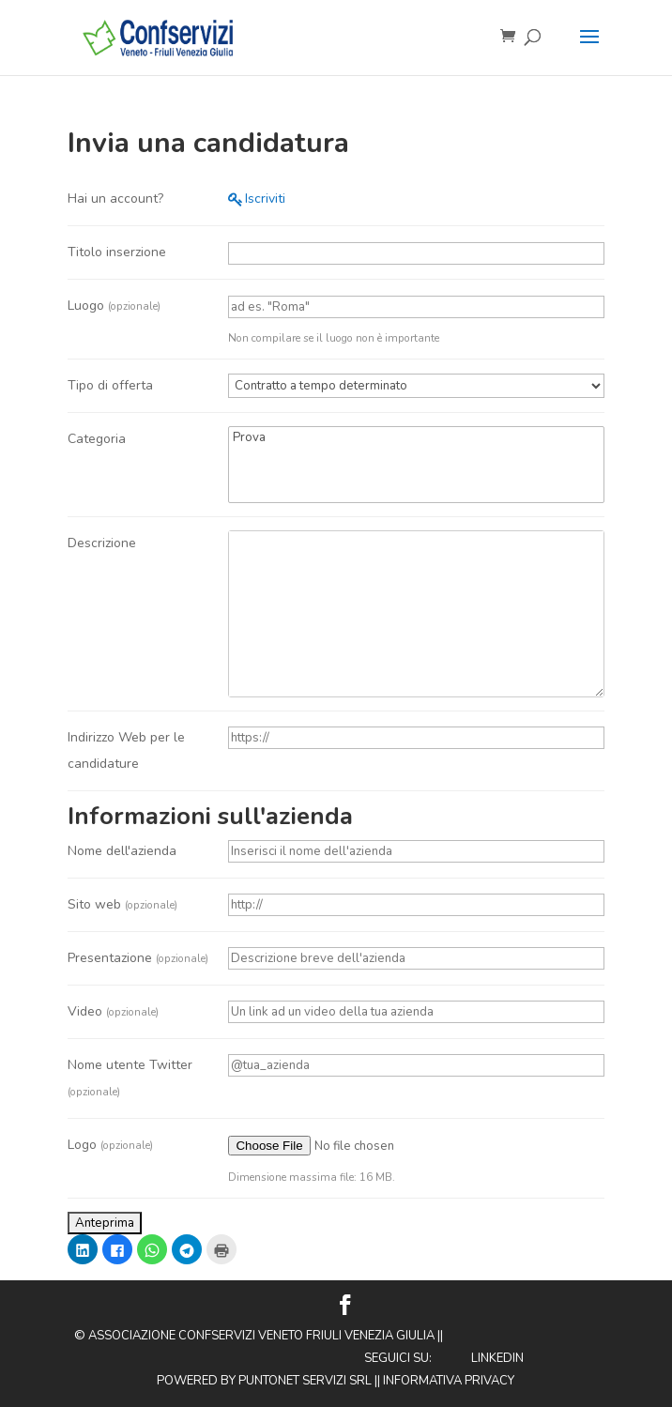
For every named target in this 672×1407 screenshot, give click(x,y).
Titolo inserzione (117, 252)
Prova (416, 438)
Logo (110, 1145)
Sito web (122, 904)
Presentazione (138, 958)
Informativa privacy (448, 1380)
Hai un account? (115, 198)
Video (113, 1011)
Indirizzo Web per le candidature (126, 750)
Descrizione (102, 543)
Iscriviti (265, 198)
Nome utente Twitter (130, 1077)
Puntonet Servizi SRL (305, 1380)
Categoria (97, 439)
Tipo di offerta (110, 385)
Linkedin (497, 1358)
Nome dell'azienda (122, 851)
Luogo (114, 305)
